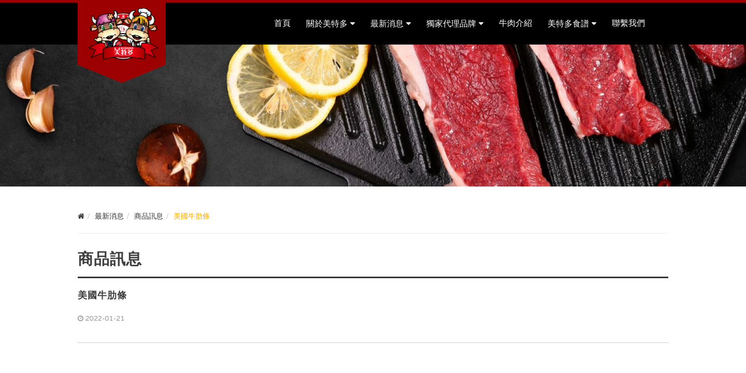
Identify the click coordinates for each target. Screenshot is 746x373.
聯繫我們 (628, 23)
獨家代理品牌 (451, 24)
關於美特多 (327, 24)
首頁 (282, 23)
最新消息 (387, 24)
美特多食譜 (568, 24)
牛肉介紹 (515, 23)
